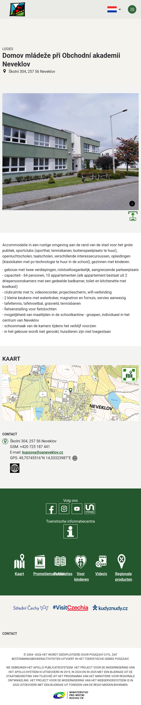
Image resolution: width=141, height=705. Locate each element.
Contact (9, 633)
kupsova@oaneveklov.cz (42, 452)
